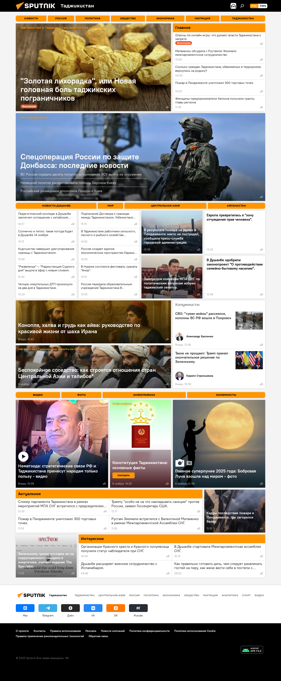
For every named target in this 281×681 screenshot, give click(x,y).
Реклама (90, 631)
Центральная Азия (111, 595)
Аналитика (230, 595)
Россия (134, 595)
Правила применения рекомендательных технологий (50, 636)
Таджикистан (84, 595)
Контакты (39, 631)
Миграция (210, 595)
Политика (151, 595)
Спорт (246, 595)
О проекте (22, 631)
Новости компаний (113, 631)
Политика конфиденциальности (149, 631)
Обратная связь (98, 636)
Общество (191, 595)
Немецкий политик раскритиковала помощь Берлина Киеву (68, 182)
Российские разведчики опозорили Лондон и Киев (61, 191)
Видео (259, 595)
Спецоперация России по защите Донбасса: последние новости (79, 161)
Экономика (171, 595)
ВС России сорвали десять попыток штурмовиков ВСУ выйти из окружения (81, 174)
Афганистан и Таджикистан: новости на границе (62, 28)
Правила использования (65, 631)
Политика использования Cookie (195, 631)
